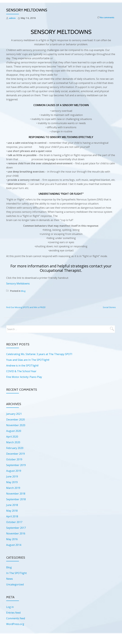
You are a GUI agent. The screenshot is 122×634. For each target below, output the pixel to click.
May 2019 (12, 482)
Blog (23, 290)
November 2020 (15, 425)
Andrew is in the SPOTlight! (22, 365)
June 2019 (12, 476)
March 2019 (13, 488)
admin (12, 17)
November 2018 (15, 493)
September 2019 (16, 465)
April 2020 (12, 436)
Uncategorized (15, 584)
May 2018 (12, 510)
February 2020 (14, 448)
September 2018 (16, 499)
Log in (10, 607)
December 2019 (15, 453)
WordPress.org (15, 624)
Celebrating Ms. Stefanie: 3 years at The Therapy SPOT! (39, 354)
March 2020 (13, 442)
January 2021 (14, 414)
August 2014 (13, 545)
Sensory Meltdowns (18, 283)
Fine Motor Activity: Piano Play (24, 377)
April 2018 (12, 516)
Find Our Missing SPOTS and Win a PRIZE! (26, 307)
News (9, 578)
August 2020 (13, 431)
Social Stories (109, 307)
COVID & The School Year (21, 371)
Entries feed (13, 612)
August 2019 (13, 471)
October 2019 (14, 459)
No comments (104, 18)
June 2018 (12, 505)
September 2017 (16, 528)
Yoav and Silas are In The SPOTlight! (27, 360)
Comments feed (15, 618)
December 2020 (15, 419)
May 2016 (12, 539)
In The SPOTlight (16, 573)
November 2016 (15, 533)
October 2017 (14, 522)
